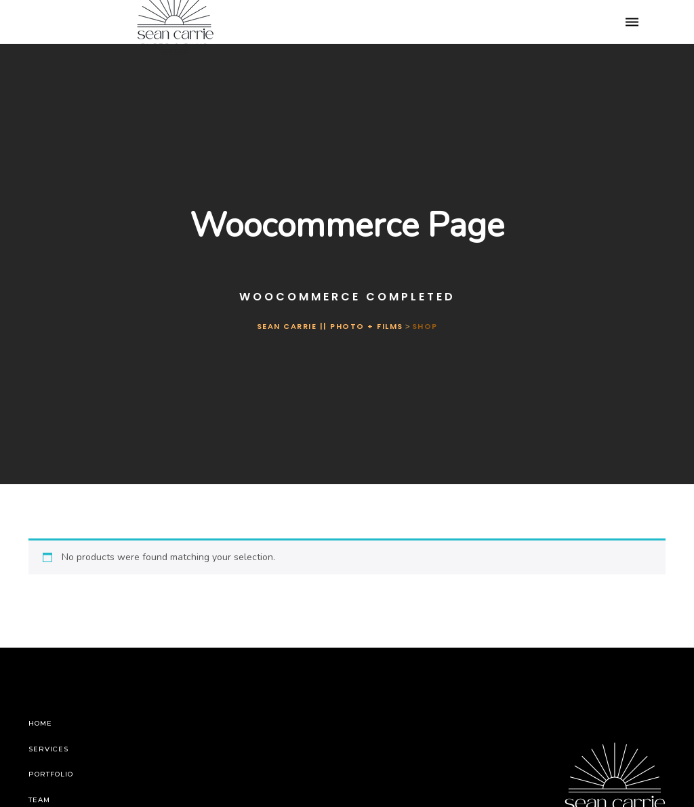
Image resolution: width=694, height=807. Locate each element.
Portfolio (50, 774)
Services (48, 749)
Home (40, 723)
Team (39, 799)
